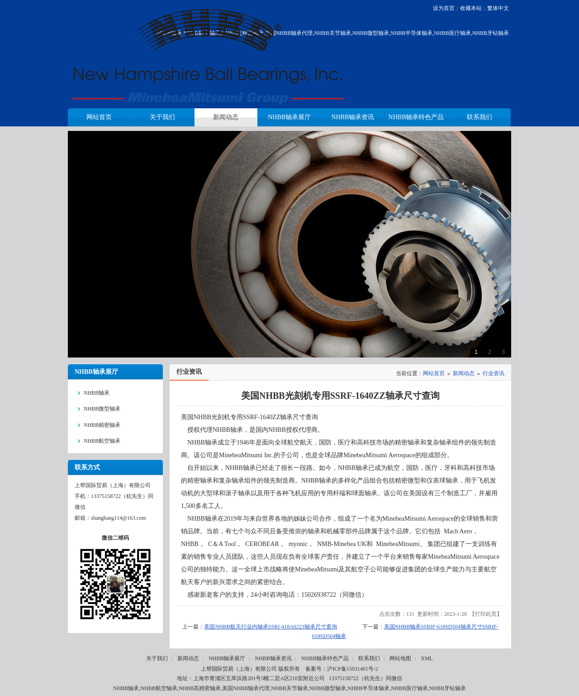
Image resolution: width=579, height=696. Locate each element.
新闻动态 (464, 373)
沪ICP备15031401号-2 (352, 669)
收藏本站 (471, 8)
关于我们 (157, 658)
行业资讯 (493, 373)
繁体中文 (498, 8)
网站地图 (400, 658)
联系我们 (369, 658)
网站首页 (434, 373)
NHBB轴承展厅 (227, 658)
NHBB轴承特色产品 (325, 658)
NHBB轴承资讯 (273, 658)
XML (427, 658)
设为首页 (444, 8)
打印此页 (486, 614)
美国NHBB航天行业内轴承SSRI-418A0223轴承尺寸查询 (270, 627)
